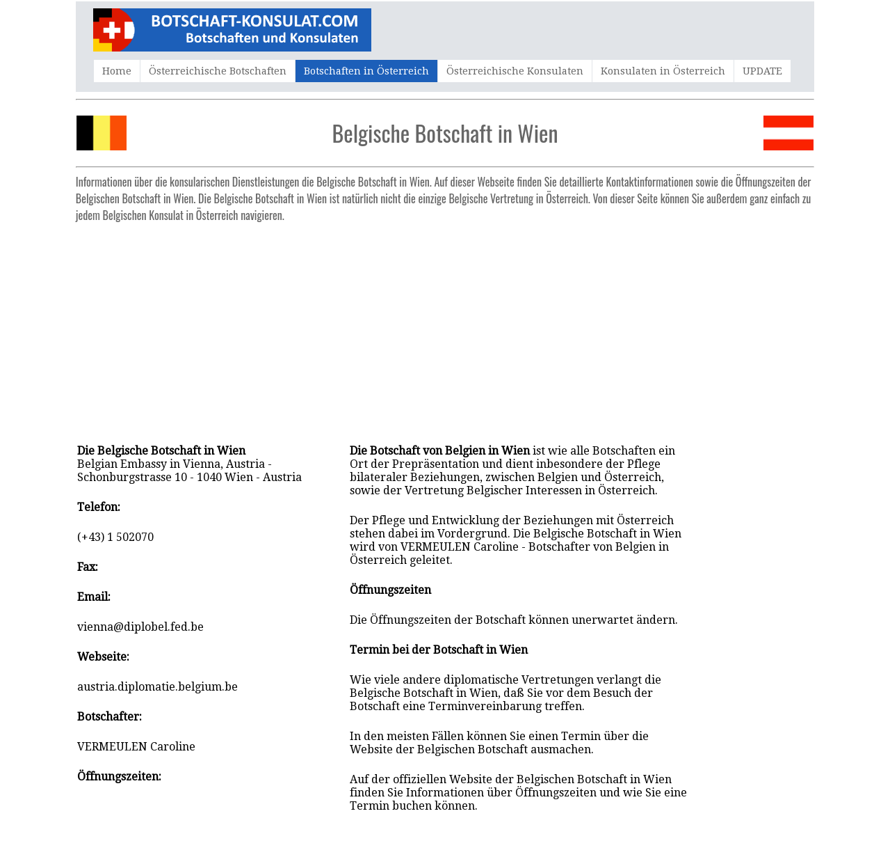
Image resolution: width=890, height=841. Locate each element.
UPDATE (762, 71)
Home (116, 71)
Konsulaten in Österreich (663, 71)
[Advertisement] (445, 325)
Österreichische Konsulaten (514, 71)
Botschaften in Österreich (366, 71)
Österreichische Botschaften (217, 71)
